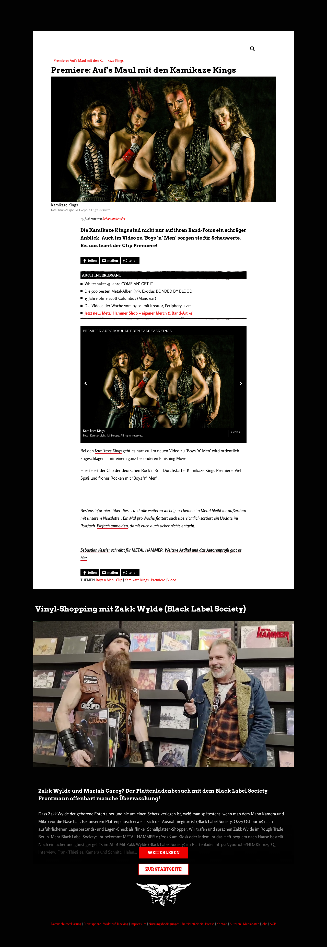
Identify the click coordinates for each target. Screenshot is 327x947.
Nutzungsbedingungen (164, 924)
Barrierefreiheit (193, 924)
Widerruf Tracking (116, 924)
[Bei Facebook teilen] (89, 260)
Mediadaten (251, 924)
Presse (210, 924)
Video (171, 580)
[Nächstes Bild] (240, 383)
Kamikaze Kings (108, 450)
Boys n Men (105, 580)
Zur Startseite (163, 869)
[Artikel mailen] (110, 260)
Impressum (139, 924)
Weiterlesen (164, 852)
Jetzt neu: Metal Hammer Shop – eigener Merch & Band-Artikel (139, 313)
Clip (119, 580)
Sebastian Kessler (113, 219)
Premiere (158, 580)
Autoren (236, 924)
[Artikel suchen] (252, 48)
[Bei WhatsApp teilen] (130, 260)
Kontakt (222, 924)
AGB (273, 924)
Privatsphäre (93, 924)
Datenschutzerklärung (66, 924)
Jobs (265, 924)
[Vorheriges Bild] (85, 383)
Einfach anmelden (112, 525)
